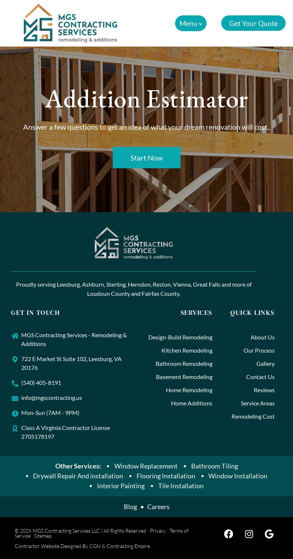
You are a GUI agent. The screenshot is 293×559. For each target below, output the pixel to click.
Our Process (259, 350)
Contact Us (260, 376)
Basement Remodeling (184, 376)
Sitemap (42, 536)
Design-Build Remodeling (180, 337)
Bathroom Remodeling (184, 363)
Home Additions (191, 403)
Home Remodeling (189, 389)
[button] (189, 23)
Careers (158, 507)
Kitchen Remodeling (187, 350)
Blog (130, 507)
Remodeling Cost (253, 416)
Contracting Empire (128, 546)
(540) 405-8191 (41, 382)
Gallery (265, 363)
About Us (263, 337)
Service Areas (258, 403)
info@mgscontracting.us (51, 397)
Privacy (158, 530)
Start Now (146, 157)
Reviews (264, 389)
